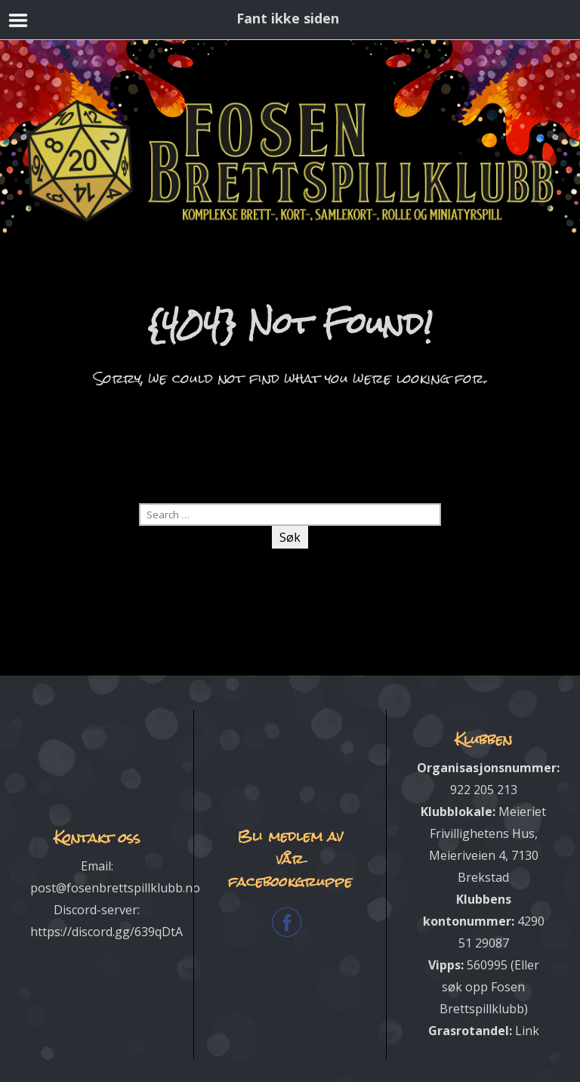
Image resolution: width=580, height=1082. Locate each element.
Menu (18, 20)
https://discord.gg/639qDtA (106, 931)
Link (527, 1030)
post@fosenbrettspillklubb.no (115, 888)
